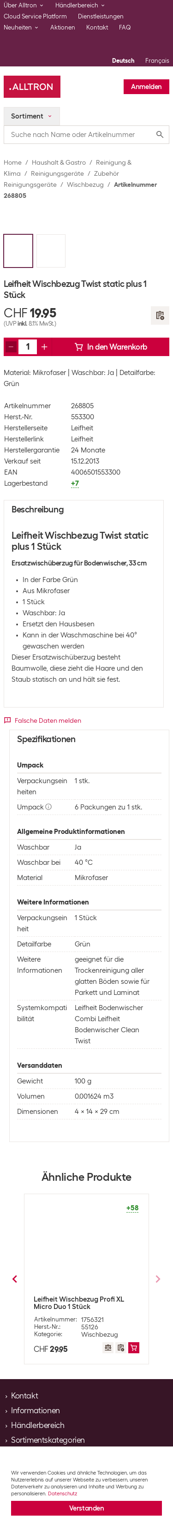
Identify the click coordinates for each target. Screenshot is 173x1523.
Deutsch (123, 60)
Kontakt (97, 27)
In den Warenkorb (110, 346)
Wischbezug (85, 184)
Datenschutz (62, 1493)
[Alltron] (32, 87)
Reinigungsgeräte (57, 173)
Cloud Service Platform (35, 16)
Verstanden (86, 1508)
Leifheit (82, 428)
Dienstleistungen (101, 16)
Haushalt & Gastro (59, 162)
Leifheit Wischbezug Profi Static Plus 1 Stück (85, 1303)
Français (157, 60)
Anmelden (146, 87)
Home (13, 162)
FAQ (125, 27)
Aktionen (62, 27)
